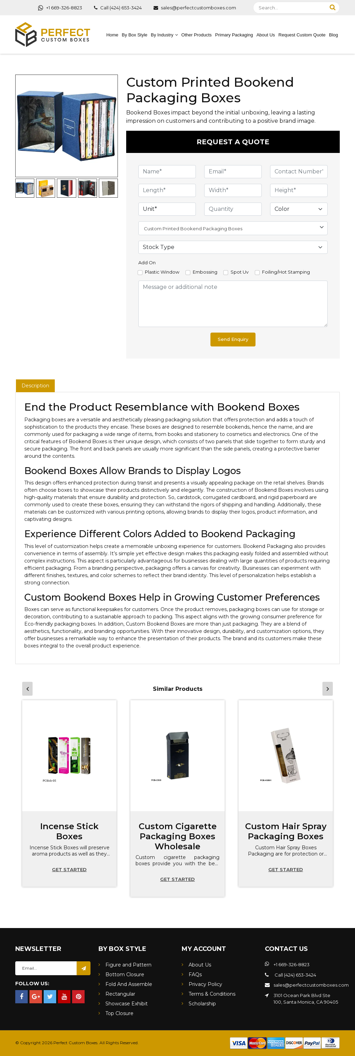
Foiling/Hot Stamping (286, 272)
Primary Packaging (234, 34)
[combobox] (233, 228)
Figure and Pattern (128, 965)
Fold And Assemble (128, 984)
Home (112, 34)
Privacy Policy (205, 984)
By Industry (162, 34)
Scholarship (202, 1004)
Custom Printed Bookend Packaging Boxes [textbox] (193, 228)
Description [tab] (35, 386)
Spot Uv (240, 272)
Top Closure (119, 1013)
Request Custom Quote (302, 34)
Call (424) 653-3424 (118, 7)
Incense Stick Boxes (69, 831)
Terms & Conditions (212, 994)
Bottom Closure (124, 974)
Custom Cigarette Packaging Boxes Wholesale (178, 836)
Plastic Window (162, 272)
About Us (266, 34)
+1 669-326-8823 (60, 7)
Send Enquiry (233, 339)
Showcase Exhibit (126, 1004)
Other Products (196, 34)
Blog (333, 34)
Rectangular (120, 994)
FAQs (195, 974)
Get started (69, 869)
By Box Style (134, 34)
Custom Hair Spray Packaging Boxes (286, 831)
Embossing (205, 272)
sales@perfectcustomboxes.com (195, 7)
